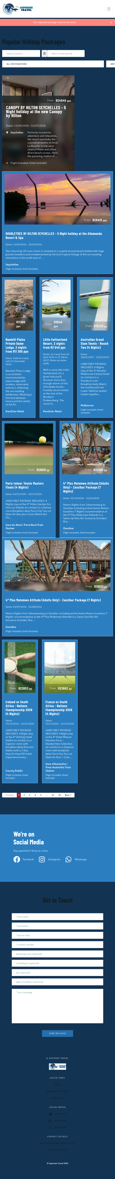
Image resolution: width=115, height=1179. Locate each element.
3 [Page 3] (29, 795)
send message (57, 1033)
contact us (57, 1098)
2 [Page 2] (24, 795)
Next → (68, 795)
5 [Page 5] (40, 795)
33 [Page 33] (53, 795)
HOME (57, 1084)
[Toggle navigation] (109, 9)
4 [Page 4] (35, 795)
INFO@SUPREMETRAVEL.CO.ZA (57, 1143)
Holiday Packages (57, 1091)
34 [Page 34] (59, 795)
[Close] (111, 22)
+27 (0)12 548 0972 (57, 1150)
